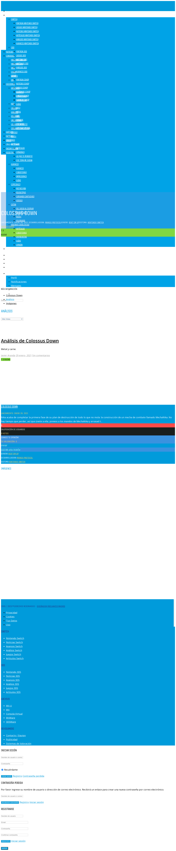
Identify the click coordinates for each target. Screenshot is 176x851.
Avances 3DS (21, 71)
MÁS (13, 103)
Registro (10, 267)
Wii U (18, 107)
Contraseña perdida (33, 775)
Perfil (14, 277)
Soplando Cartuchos (25, 196)
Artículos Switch (15, 658)
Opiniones (20, 152)
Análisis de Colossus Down (30, 341)
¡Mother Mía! (16, 120)
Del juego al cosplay (25, 208)
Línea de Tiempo (12, 144)
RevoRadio (15, 116)
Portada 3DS (21, 51)
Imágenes (11, 303)
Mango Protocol (53, 222)
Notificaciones (19, 281)
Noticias (9, 136)
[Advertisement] (88, 30)
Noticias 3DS (13, 676)
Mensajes (16, 285)
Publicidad (11, 739)
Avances (20, 92)
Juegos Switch (13, 654)
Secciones (10, 84)
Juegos (9, 248)
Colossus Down (14, 295)
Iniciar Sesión (12, 148)
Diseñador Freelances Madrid (51, 606)
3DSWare (11, 721)
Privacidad (11, 612)
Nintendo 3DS (17, 63)
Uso (8, 624)
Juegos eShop (22, 87)
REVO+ (18, 216)
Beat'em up (74, 222)
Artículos (20, 148)
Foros (8, 140)
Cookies (10, 616)
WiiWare (10, 717)
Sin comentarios (41, 355)
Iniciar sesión (36, 802)
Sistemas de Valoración (18, 743)
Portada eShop (22, 79)
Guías (18, 240)
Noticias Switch (14, 642)
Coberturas (21, 232)
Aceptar (4, 848)
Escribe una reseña (10, 449)
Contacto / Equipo (16, 735)
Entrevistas (21, 236)
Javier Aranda (8, 355)
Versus (14, 132)
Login (8, 273)
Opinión (19, 244)
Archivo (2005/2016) (20, 224)
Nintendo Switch (18, 59)
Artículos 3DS (13, 692)
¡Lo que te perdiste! (24, 156)
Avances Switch (14, 646)
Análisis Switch (14, 650)
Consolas (10, 15)
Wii (12, 80)
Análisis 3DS (21, 67)
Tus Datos (11, 620)
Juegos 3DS (21, 55)
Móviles (14, 76)
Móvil (18, 111)
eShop (13, 71)
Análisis (9, 132)
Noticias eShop (22, 83)
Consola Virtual (14, 713)
